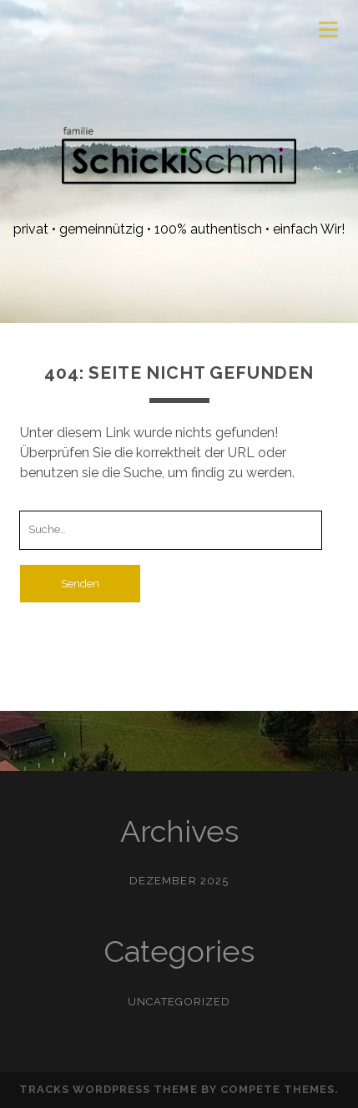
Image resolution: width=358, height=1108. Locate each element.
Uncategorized (179, 1001)
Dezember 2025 (179, 880)
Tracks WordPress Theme (108, 1089)
